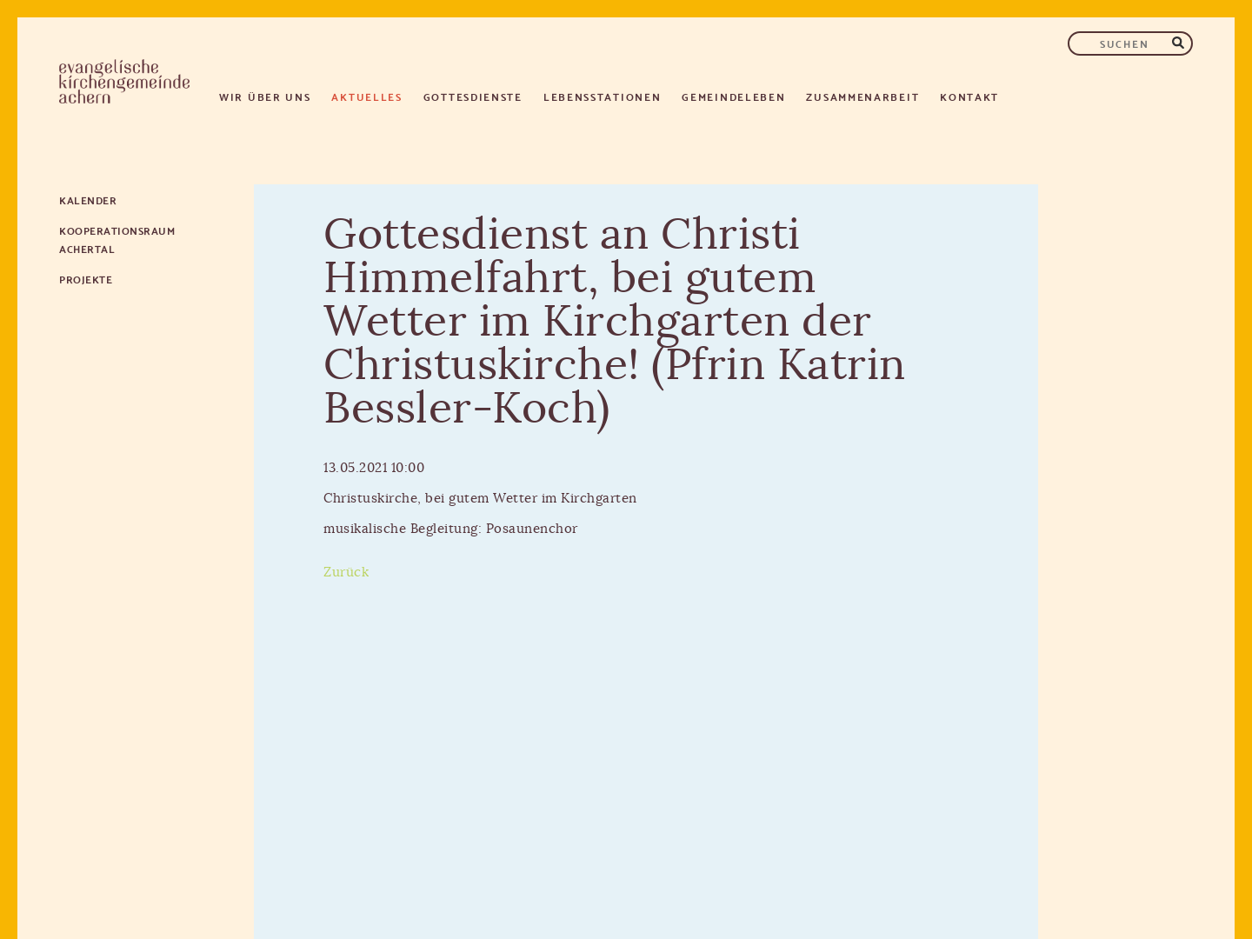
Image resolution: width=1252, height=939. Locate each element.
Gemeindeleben (733, 96)
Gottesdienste (473, 96)
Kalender (88, 199)
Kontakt (969, 96)
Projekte (85, 279)
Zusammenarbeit (862, 96)
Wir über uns (264, 96)
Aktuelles (366, 96)
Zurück (346, 572)
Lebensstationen (602, 96)
